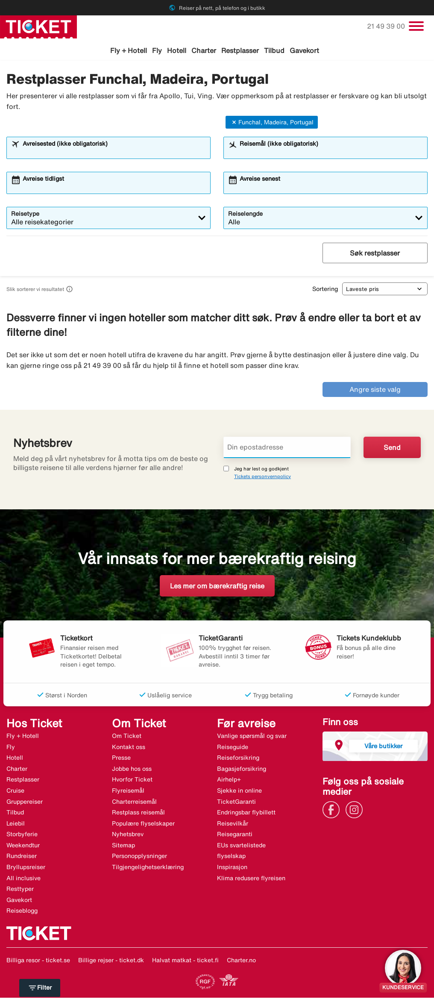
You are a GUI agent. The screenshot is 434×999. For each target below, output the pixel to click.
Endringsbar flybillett (246, 814)
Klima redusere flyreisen (251, 879)
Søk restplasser (375, 254)
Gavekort (304, 50)
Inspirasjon (232, 868)
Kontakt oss (128, 748)
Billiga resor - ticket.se (38, 961)
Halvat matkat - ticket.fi (185, 961)
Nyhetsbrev (128, 836)
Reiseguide (232, 748)
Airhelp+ (229, 781)
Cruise (15, 792)
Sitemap (123, 846)
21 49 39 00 (387, 26)
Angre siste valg (375, 391)
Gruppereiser (24, 803)
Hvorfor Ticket (132, 781)
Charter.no (241, 961)
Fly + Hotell (128, 50)
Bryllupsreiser (25, 868)
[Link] (333, 810)
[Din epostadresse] (287, 448)
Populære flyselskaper (143, 825)
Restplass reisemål (138, 814)
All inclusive (23, 879)
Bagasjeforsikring (241, 770)
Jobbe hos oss (132, 770)
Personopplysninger (139, 858)
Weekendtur (23, 846)
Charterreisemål (134, 803)
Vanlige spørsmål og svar (252, 737)
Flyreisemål (128, 792)
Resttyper (20, 890)
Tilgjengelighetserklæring (148, 868)
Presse (121, 759)
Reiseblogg (22, 912)
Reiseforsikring (238, 759)
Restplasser (240, 50)
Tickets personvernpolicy (262, 477)
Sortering (325, 290)
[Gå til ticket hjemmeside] (38, 26)
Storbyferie (22, 836)
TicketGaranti (236, 803)
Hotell (176, 50)
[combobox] (114, 153)
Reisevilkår (232, 825)
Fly (157, 50)
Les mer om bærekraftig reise (217, 587)
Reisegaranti (234, 836)
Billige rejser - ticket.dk (111, 961)
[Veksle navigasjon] (416, 26)
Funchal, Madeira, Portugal (272, 123)
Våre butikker (383, 747)
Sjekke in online (239, 792)
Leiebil (15, 825)
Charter (203, 50)
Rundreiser (21, 858)
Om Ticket (126, 737)
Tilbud (274, 50)
